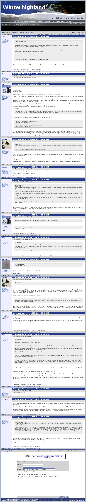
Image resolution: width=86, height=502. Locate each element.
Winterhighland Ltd (80, 500)
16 (75, 34)
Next (83, 32)
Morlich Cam (37, 2)
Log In (32, 32)
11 (64, 34)
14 (71, 34)
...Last (79, 34)
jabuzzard (4, 139)
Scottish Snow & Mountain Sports (67, 18)
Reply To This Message (12, 71)
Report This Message (35, 71)
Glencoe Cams (29, 2)
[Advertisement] (43, 28)
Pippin (3, 36)
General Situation (18, 21)
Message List (15, 32)
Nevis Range (47, 21)
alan (3, 84)
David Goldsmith (5, 313)
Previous (78, 32)
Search (27, 32)
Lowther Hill (61, 21)
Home (3, 2)
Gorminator (5, 73)
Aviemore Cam (21, 2)
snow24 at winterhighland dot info (17, 500)
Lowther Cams (44, 2)
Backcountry (9, 2)
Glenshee (40, 21)
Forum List (8, 32)
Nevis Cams (51, 2)
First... (51, 34)
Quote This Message (24, 71)
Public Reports (69, 21)
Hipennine (4, 259)
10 (61, 34)
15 (73, 34)
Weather (15, 2)
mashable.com (16, 273)
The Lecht (54, 21)
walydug (4, 389)
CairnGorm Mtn (27, 21)
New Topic (22, 32)
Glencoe (34, 21)
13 (68, 34)
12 (66, 34)
